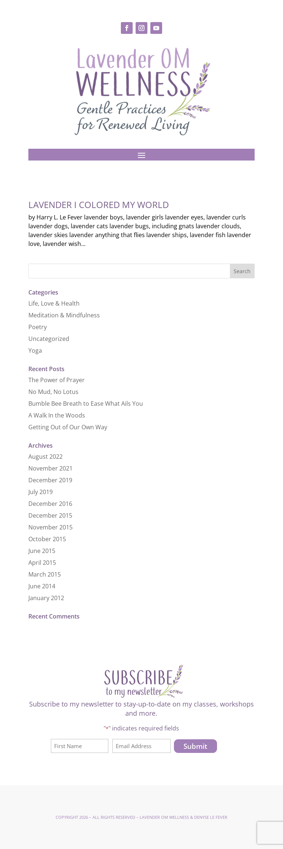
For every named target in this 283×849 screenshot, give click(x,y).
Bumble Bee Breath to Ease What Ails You (85, 403)
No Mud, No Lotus (53, 392)
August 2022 (45, 456)
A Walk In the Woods (56, 415)
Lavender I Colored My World (98, 204)
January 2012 (46, 598)
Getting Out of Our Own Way (67, 427)
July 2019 (40, 492)
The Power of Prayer (56, 380)
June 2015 (41, 551)
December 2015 (50, 515)
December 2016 (50, 504)
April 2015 (42, 563)
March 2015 (44, 574)
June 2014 (41, 586)
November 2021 (50, 468)
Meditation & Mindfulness (64, 315)
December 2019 (50, 480)
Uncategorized (48, 339)
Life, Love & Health (54, 303)
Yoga (35, 350)
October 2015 (47, 539)
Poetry (37, 327)
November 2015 (50, 527)
